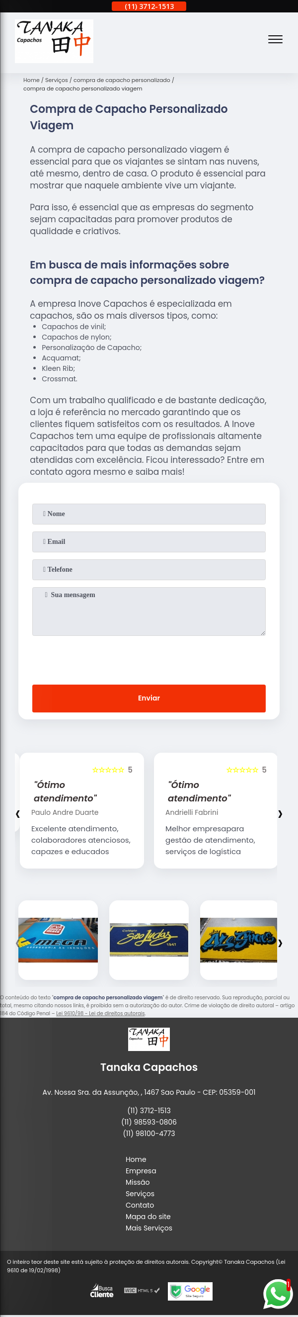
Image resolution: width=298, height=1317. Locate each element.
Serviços (140, 1194)
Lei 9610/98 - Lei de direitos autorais (100, 1013)
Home (136, 1159)
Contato (140, 1205)
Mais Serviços (149, 1228)
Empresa (141, 1171)
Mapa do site (148, 1217)
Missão (138, 1182)
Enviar (149, 698)
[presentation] (149, 658)
